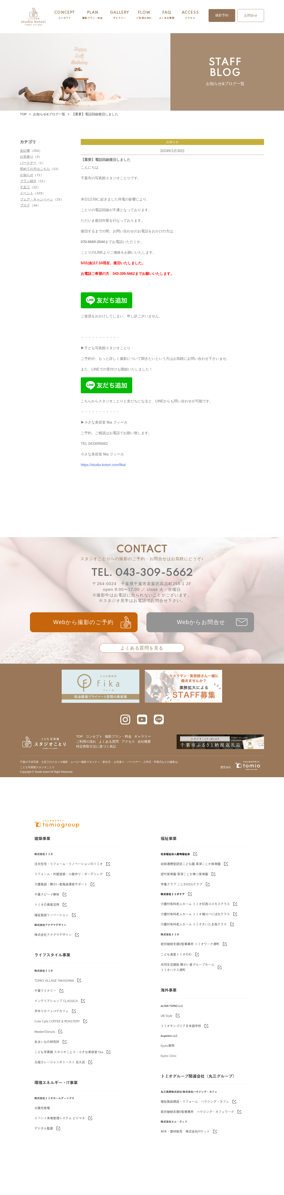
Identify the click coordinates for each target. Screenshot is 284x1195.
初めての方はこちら (35, 169)
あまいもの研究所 (46, 1085)
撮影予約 (222, 15)
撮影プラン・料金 (118, 736)
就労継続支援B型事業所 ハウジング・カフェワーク (197, 1155)
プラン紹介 (28, 181)
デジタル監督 (43, 1171)
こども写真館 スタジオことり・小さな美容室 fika (68, 1095)
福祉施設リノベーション (51, 958)
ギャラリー (142, 736)
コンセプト (94, 736)
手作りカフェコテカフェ (51, 1054)
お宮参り (26, 156)
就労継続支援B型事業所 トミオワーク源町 (190, 987)
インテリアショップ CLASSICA (56, 1044)
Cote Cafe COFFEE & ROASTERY (57, 1064)
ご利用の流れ (86, 741)
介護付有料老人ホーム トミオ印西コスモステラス (195, 947)
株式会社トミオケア (173, 937)
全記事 (25, 150)
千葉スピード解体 (46, 937)
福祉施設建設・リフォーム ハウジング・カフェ (195, 1144)
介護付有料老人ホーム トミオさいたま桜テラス (194, 967)
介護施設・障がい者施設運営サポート (60, 927)
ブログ (25, 205)
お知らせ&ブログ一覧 (49, 114)
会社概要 (144, 741)
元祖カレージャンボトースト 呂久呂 (59, 1105)
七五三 (25, 187)
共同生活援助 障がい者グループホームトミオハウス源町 (187, 1010)
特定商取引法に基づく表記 (96, 746)
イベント (26, 193)
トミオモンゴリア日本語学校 (181, 1069)
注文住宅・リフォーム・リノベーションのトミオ (68, 907)
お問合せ (250, 15)
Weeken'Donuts (44, 1074)
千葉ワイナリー (45, 1033)
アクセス (128, 741)
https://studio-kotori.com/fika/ (103, 465)
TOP (23, 114)
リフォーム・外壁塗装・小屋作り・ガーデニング (68, 917)
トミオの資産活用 (46, 947)
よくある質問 (109, 741)
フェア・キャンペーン (36, 199)
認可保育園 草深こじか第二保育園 (184, 917)
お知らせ (26, 175)
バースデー (28, 163)
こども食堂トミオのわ (176, 997)
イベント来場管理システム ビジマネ (59, 1161)
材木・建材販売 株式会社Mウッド (185, 1174)
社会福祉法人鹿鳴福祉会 (175, 897)
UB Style (166, 1058)
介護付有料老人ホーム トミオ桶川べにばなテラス (195, 957)
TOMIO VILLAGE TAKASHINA (54, 1023)
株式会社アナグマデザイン (53, 977)
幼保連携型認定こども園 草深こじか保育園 (191, 907)
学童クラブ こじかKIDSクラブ (181, 927)
